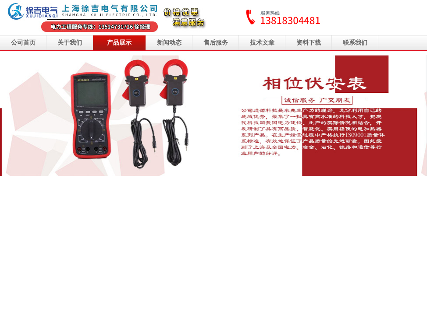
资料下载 (308, 42)
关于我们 (69, 42)
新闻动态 (169, 42)
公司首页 (23, 42)
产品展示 (119, 42)
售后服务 (215, 42)
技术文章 (262, 42)
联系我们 (355, 42)
